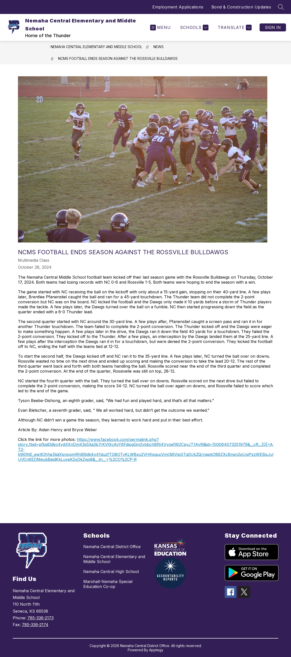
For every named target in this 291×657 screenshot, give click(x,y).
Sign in (273, 27)
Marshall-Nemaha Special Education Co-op (107, 584)
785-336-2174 (35, 624)
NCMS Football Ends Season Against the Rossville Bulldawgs (118, 58)
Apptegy (156, 650)
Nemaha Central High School (111, 571)
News (158, 47)
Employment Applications (177, 6)
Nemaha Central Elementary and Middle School (96, 47)
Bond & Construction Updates (241, 6)
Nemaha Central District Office (112, 546)
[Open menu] (160, 27)
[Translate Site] (234, 27)
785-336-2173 (40, 617)
